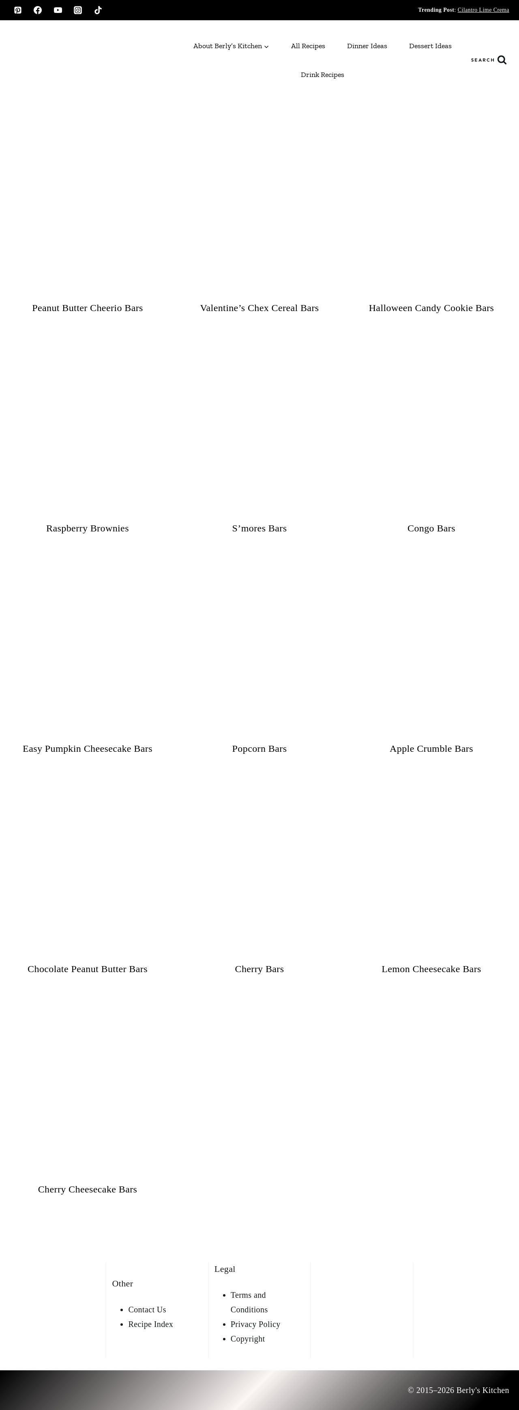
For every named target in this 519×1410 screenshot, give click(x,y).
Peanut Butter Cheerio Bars (87, 308)
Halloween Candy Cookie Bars (431, 308)
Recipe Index (150, 1324)
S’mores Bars (259, 528)
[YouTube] (58, 10)
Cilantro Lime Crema (483, 10)
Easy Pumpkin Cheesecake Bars (87, 748)
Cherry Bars (259, 969)
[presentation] (87, 210)
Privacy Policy (256, 1324)
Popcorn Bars (259, 748)
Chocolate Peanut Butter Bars (88, 969)
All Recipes (308, 45)
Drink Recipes (322, 74)
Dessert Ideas (430, 45)
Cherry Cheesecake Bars (87, 1189)
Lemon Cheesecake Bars (431, 969)
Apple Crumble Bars (431, 748)
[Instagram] (78, 10)
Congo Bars (431, 528)
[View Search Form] (489, 60)
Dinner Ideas (367, 45)
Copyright (248, 1338)
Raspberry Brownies (87, 528)
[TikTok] (98, 10)
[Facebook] (38, 10)
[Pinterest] (18, 10)
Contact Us (147, 1309)
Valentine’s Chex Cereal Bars (259, 308)
